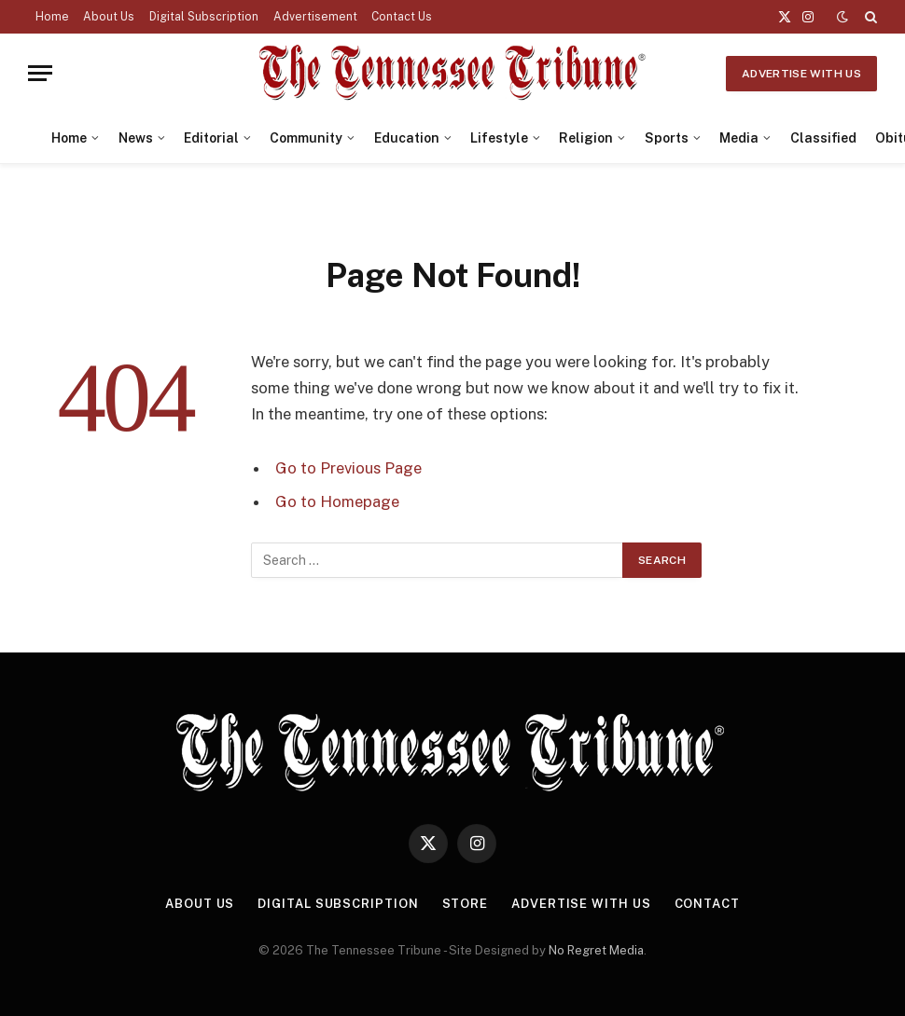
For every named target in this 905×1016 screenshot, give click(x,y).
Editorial (211, 137)
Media (739, 137)
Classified (823, 137)
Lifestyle (499, 137)
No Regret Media (596, 950)
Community (306, 137)
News (135, 137)
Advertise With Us (801, 73)
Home (52, 16)
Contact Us (401, 16)
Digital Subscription (203, 16)
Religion (586, 137)
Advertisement (315, 16)
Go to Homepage (337, 501)
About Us (108, 16)
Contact (707, 904)
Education (406, 137)
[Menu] (40, 73)
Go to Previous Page (348, 468)
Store (465, 904)
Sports (667, 137)
